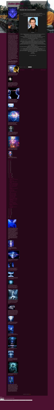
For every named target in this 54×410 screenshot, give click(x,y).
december (10, 173)
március (10, 212)
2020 (9, 166)
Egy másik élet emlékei (11, 178)
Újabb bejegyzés (22, 69)
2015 (9, 171)
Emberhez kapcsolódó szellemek (12, 193)
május (10, 210)
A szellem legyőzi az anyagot (12, 196)
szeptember (10, 176)
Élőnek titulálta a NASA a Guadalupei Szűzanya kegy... (13, 199)
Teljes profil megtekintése (10, 30)
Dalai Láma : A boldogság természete (13, 203)
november (10, 174)
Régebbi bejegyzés (43, 69)
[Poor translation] (3, 399)
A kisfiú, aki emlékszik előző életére (13, 186)
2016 (9, 170)
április (10, 211)
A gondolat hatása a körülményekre (12, 195)
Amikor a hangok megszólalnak (12, 202)
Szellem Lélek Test (15, 3)
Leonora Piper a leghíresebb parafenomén (13, 183)
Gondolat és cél (10, 187)
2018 (9, 168)
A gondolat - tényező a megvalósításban (13, 185)
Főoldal (32, 69)
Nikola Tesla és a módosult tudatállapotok (13, 184)
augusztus (10, 177)
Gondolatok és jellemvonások (12, 197)
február (10, 213)
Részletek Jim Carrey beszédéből (12, 194)
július (10, 208)
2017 (9, 169)
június (10, 209)
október (10, 175)
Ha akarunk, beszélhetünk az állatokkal (13, 198)
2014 (9, 172)
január (10, 214)
